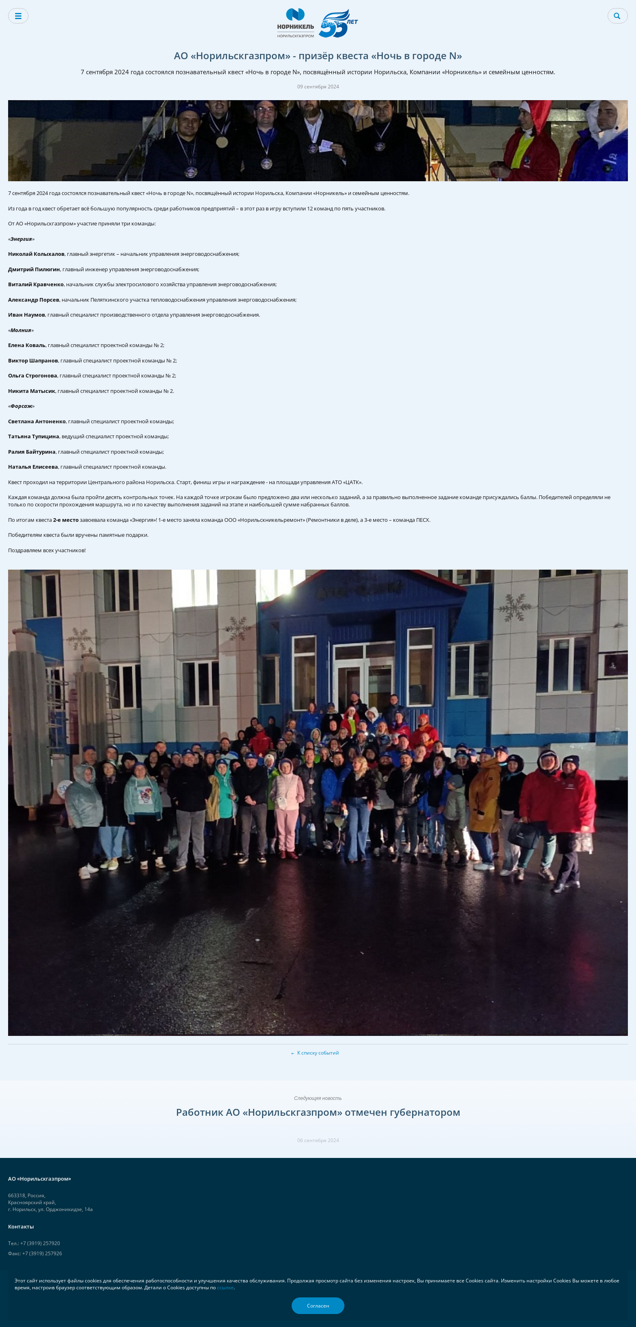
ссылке (225, 1287)
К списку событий (318, 1052)
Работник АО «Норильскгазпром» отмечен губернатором (318, 1112)
